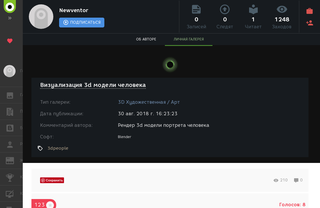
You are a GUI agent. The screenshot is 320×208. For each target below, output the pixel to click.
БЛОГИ (13, 127)
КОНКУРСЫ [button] (13, 177)
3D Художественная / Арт (149, 102)
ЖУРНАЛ (13, 160)
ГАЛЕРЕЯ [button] (13, 95)
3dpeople (57, 148)
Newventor (73, 10)
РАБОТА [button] (13, 144)
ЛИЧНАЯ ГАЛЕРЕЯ (189, 39)
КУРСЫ (13, 193)
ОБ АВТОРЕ (146, 39)
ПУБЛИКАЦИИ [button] (13, 111)
